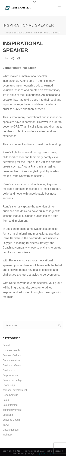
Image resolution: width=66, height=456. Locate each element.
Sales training (10, 404)
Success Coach (11, 419)
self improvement (12, 409)
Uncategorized (10, 429)
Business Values (12, 355)
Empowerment (10, 375)
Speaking (8, 414)
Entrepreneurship (12, 380)
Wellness (8, 434)
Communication (11, 360)
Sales (6, 400)
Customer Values (12, 365)
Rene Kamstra (10, 395)
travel (6, 424)
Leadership (9, 385)
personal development (15, 390)
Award (6, 345)
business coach (23, 33)
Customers (9, 370)
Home (9, 33)
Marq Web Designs (44, 454)
